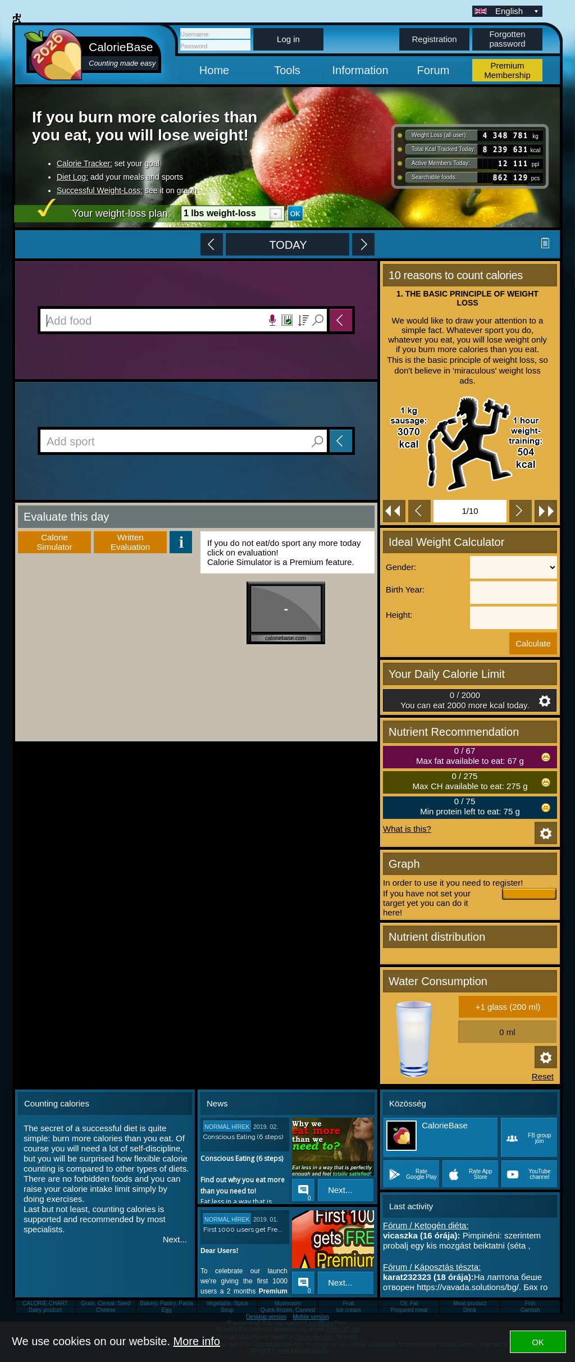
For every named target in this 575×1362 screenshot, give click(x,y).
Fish (530, 1303)
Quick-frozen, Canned (288, 1310)
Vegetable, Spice (227, 1303)
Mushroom (288, 1303)
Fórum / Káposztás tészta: (432, 1267)
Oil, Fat (409, 1303)
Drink (469, 1310)
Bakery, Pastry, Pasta (166, 1303)
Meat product (469, 1303)
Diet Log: (72, 176)
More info (197, 1341)
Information (360, 70)
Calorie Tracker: (84, 163)
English (517, 11)
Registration (434, 39)
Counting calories (56, 1103)
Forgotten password (507, 38)
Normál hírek (227, 1126)
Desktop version (266, 1317)
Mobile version (310, 1317)
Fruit (348, 1303)
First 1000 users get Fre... (242, 1229)
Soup (227, 1310)
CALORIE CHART (45, 1303)
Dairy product (45, 1310)
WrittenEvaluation (130, 542)
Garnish (530, 1310)
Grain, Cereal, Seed (105, 1303)
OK (538, 1342)
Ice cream (348, 1310)
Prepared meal (409, 1310)
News (217, 1103)
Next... (175, 1239)
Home (214, 70)
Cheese (105, 1310)
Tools (287, 70)
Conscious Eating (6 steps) (243, 1137)
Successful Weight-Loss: (100, 190)
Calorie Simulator (54, 542)
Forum (433, 70)
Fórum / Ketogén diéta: (426, 1225)
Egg (167, 1310)
